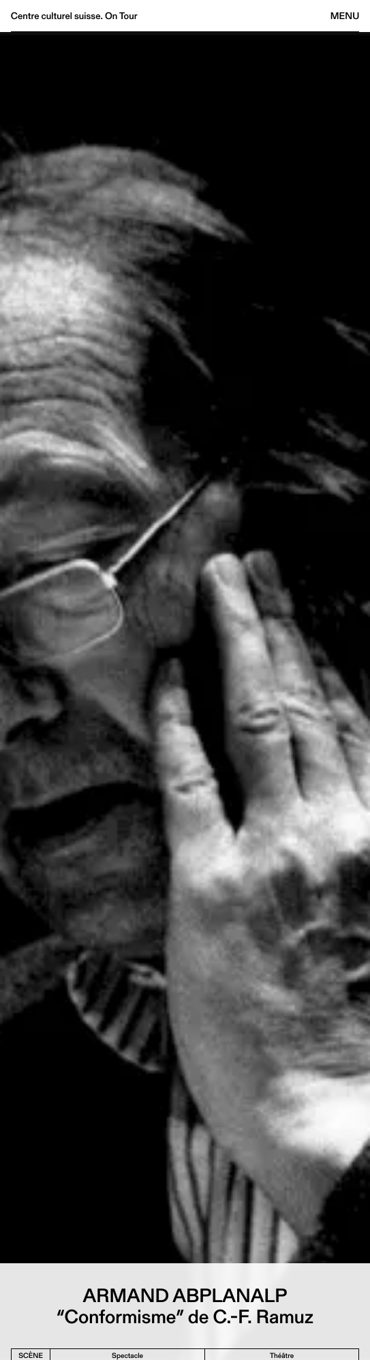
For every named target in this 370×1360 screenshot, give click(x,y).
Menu (344, 15)
